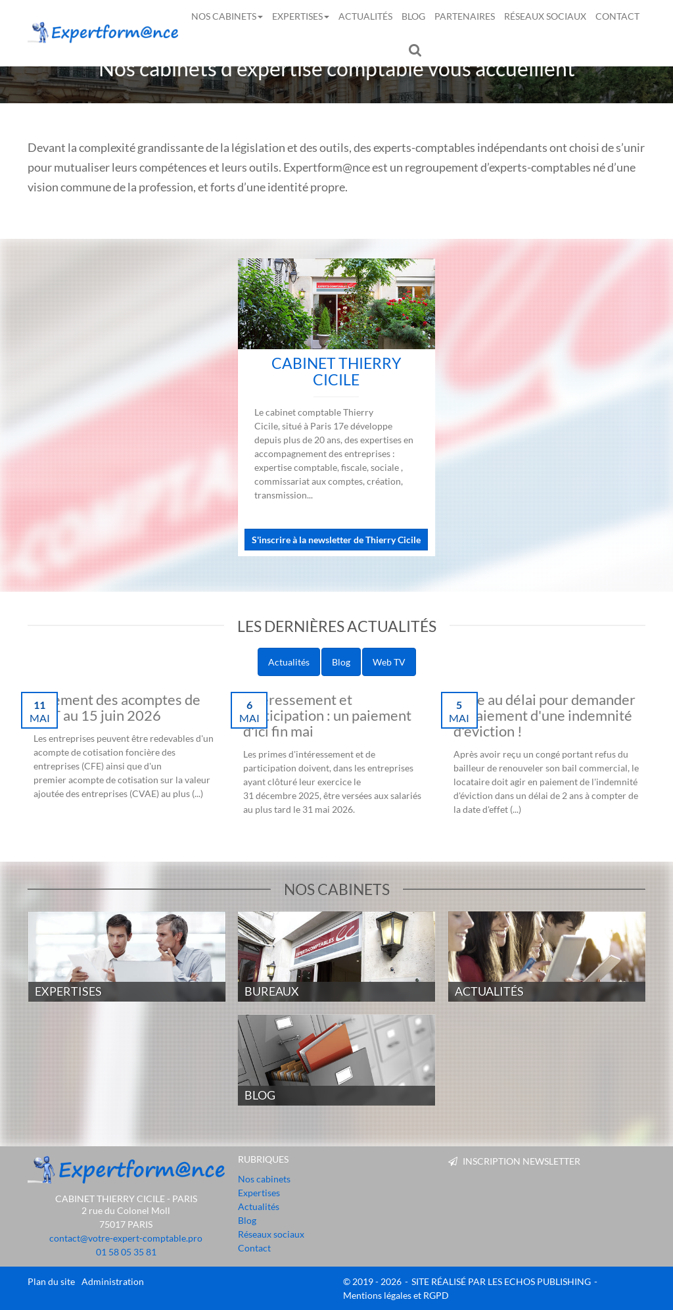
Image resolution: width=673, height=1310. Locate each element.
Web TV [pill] (389, 661)
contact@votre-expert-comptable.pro (125, 1238)
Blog (413, 16)
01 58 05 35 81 (126, 1251)
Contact (617, 16)
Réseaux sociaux (545, 16)
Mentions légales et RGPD (396, 1295)
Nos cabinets (227, 16)
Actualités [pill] (289, 661)
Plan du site (51, 1281)
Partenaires (464, 16)
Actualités (365, 16)
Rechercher (417, 48)
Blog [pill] (341, 661)
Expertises (300, 16)
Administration (112, 1281)
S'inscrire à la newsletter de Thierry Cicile (336, 539)
